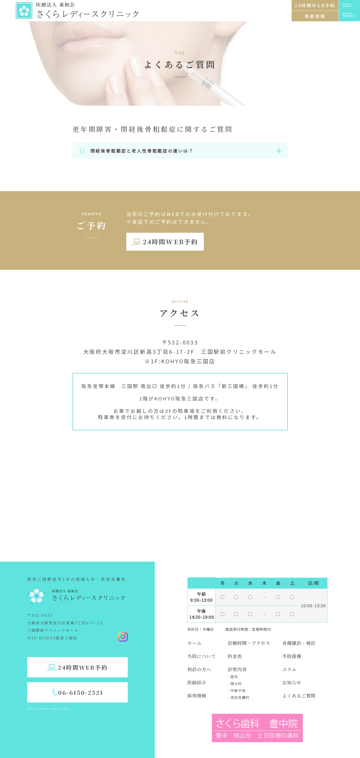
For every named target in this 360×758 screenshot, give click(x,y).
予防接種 (291, 656)
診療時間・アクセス (249, 643)
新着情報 (315, 16)
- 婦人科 (235, 683)
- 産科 (233, 676)
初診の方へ (199, 669)
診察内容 (237, 669)
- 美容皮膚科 (238, 697)
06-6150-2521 (80, 692)
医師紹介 (196, 682)
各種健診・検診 (299, 643)
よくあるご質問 (299, 695)
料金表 (235, 656)
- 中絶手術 (236, 690)
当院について (201, 656)
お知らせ (291, 682)
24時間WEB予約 (170, 241)
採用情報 (196, 695)
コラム (289, 669)
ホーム (194, 643)
